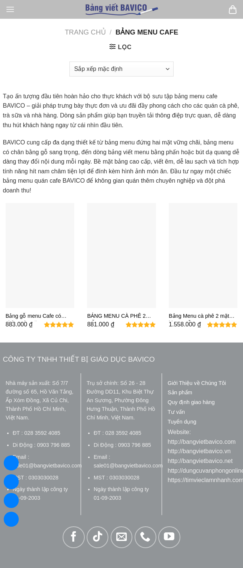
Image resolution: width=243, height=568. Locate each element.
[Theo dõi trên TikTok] (97, 537)
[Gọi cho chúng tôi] (145, 537)
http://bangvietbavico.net (200, 461)
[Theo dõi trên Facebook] (73, 537)
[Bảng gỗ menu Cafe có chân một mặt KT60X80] (40, 255)
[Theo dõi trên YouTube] (169, 537)
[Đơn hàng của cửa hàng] (121, 69)
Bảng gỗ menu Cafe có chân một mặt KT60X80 (34, 317)
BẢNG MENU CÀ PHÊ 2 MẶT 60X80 (116, 317)
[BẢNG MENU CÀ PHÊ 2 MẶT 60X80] (121, 255)
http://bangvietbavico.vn (199, 451)
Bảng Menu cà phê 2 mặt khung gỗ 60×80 (199, 317)
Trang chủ (85, 32)
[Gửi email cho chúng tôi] (121, 537)
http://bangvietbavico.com (202, 442)
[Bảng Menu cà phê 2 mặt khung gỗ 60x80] (203, 255)
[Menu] (10, 9)
